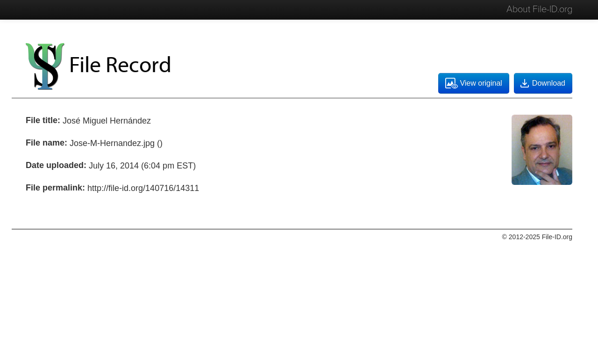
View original (473, 83)
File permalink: (55, 187)
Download (542, 83)
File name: (46, 142)
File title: (43, 120)
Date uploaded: (56, 165)
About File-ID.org (539, 9)
